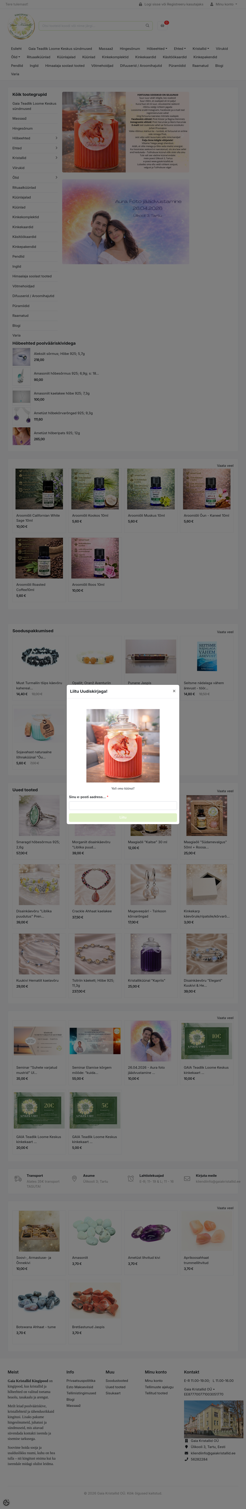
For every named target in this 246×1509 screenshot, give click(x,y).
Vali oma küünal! (123, 788)
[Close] (174, 691)
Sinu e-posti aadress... (87, 797)
